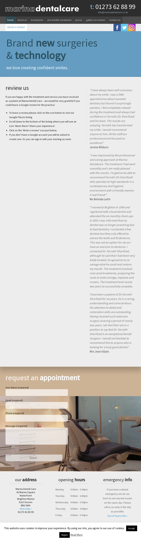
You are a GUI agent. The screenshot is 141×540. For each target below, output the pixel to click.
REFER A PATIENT (16, 27)
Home (10, 20)
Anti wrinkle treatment (59, 20)
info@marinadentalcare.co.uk (113, 12)
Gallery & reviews (95, 20)
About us (22, 20)
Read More (76, 535)
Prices (78, 20)
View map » (26, 511)
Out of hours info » (117, 518)
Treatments (37, 20)
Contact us (115, 20)
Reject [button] (65, 535)
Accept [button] (131, 528)
